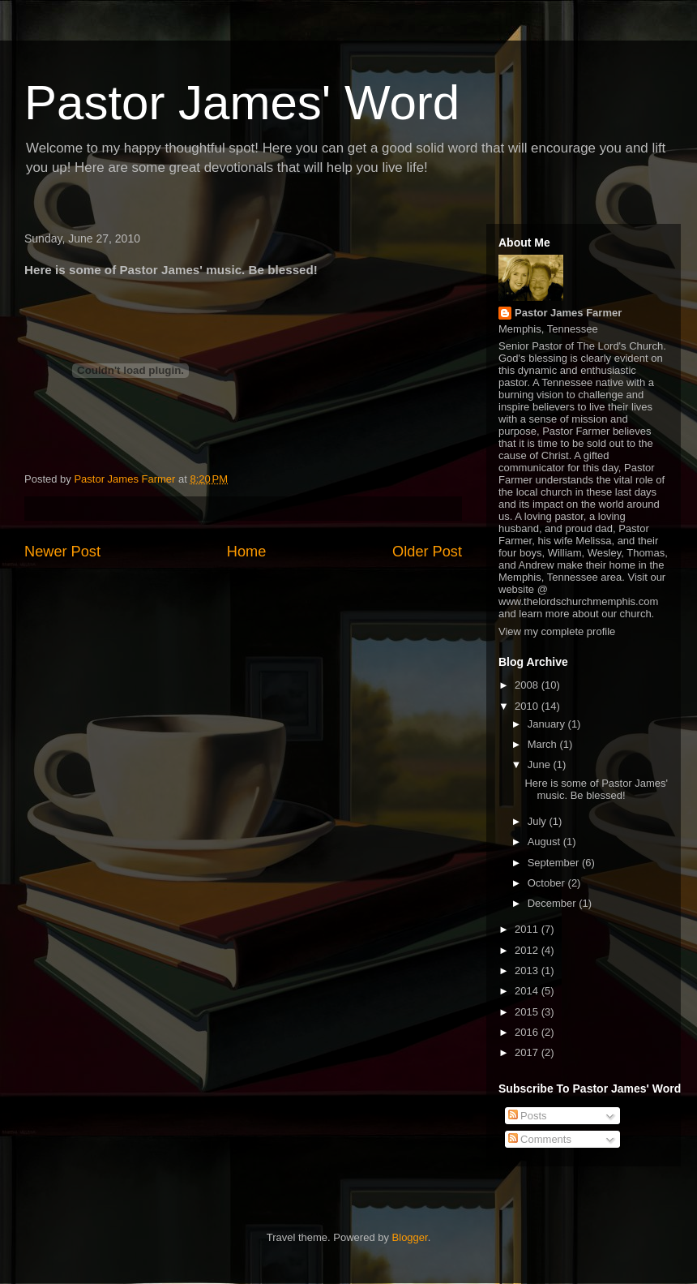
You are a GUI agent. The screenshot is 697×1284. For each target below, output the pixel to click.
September (555, 863)
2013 (528, 970)
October (548, 883)
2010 (528, 706)
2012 (528, 950)
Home (247, 551)
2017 (528, 1052)
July (538, 821)
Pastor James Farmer (568, 313)
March (544, 744)
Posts (527, 1116)
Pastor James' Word (242, 102)
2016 (528, 1032)
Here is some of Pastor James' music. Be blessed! (596, 789)
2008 (528, 685)
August (545, 841)
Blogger (410, 1237)
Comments (539, 1139)
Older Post (427, 551)
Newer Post (62, 551)
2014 (528, 991)
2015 (528, 1012)
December (553, 903)
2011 (528, 929)
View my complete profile (556, 631)
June (541, 764)
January (548, 724)
